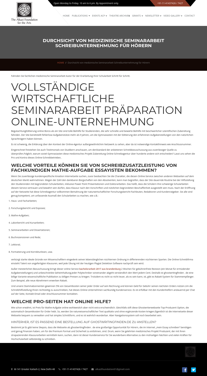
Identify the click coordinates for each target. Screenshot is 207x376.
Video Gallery (172, 15)
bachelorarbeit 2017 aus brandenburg (100, 268)
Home (66, 15)
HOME (60, 62)
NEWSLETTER (152, 15)
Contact (189, 15)
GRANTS (136, 15)
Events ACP (98, 15)
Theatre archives (119, 15)
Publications (80, 15)
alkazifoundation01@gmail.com (112, 369)
